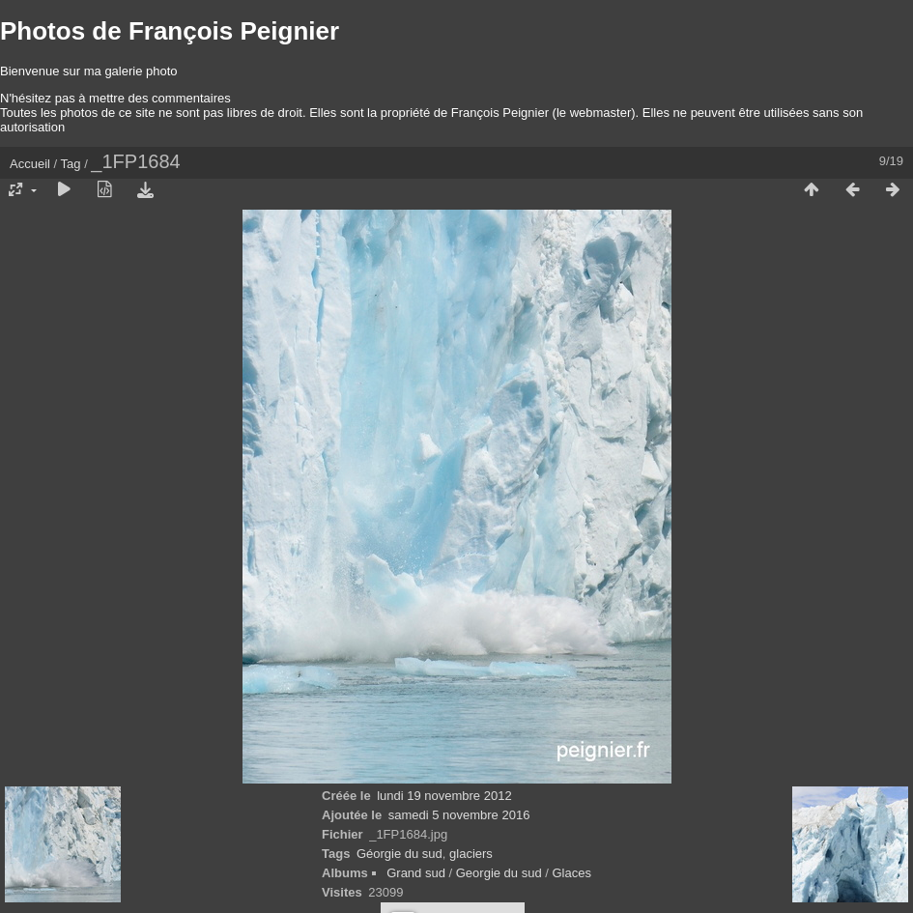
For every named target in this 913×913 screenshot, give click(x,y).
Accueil (30, 164)
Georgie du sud (499, 873)
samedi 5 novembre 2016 (459, 815)
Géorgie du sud (399, 853)
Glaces (572, 873)
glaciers (471, 853)
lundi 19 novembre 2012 (444, 795)
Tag (71, 164)
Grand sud (415, 873)
